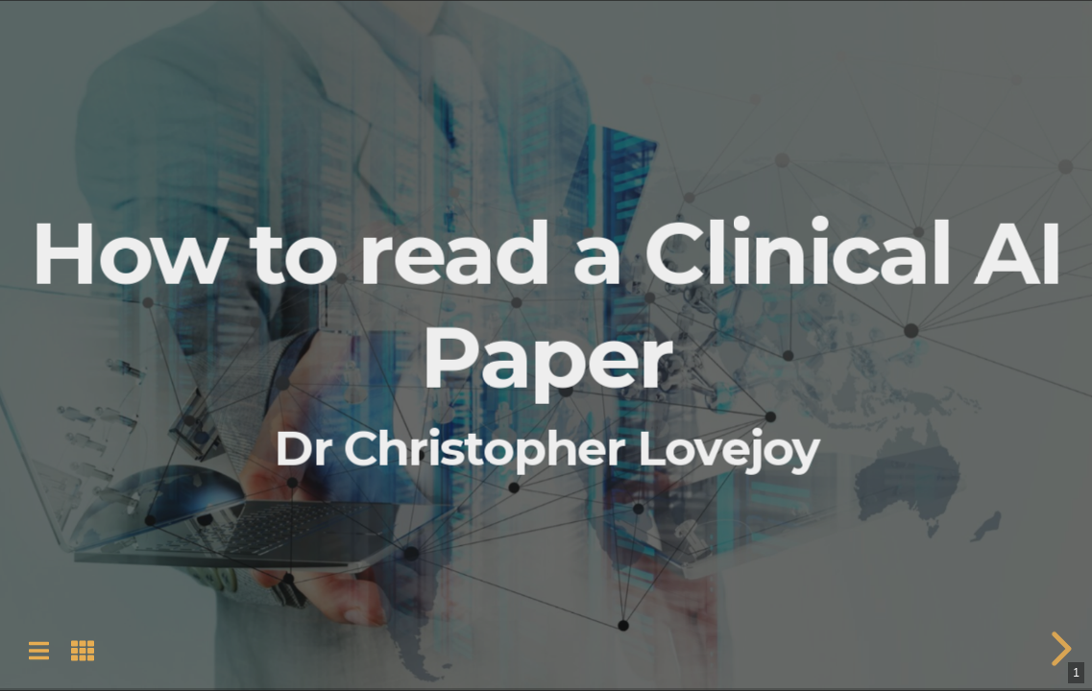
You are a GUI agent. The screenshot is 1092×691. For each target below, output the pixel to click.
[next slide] (1058, 648)
